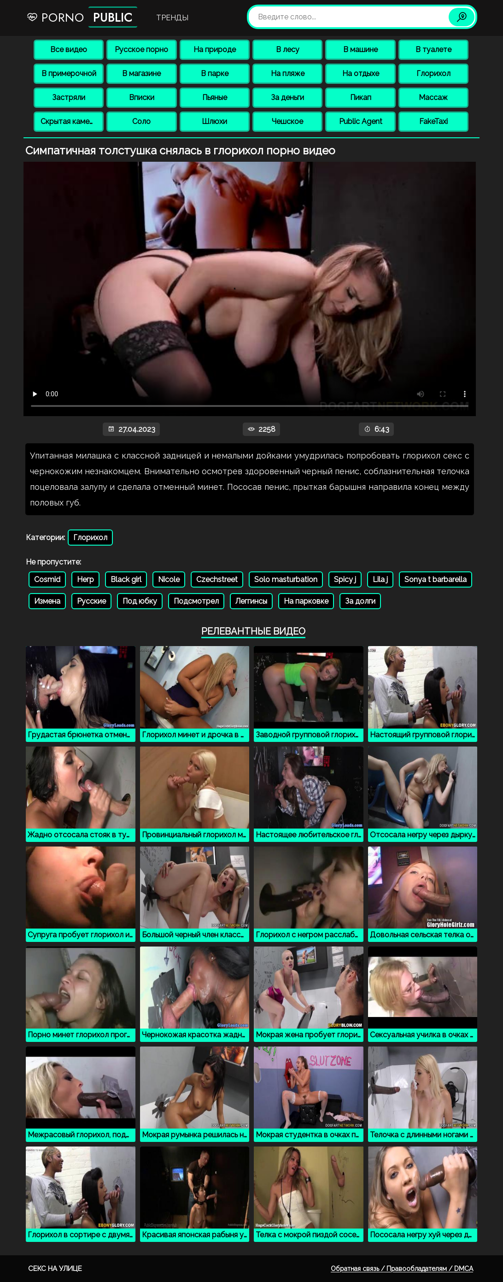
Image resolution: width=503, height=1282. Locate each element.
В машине (360, 49)
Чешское (287, 121)
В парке (214, 73)
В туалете (433, 49)
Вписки (141, 97)
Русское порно (141, 49)
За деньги (287, 97)
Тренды (172, 17)
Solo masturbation (285, 579)
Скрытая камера (69, 121)
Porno (81, 17)
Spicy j (345, 579)
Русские (91, 601)
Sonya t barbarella (435, 579)
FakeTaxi (433, 121)
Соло (141, 121)
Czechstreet (217, 579)
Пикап (360, 97)
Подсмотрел (196, 601)
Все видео (68, 49)
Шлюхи (214, 121)
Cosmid (47, 579)
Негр (85, 579)
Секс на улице (55, 1268)
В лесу (287, 49)
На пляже (287, 73)
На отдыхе (360, 73)
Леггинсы (251, 601)
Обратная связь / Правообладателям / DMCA (402, 1268)
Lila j (380, 579)
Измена (47, 601)
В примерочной (68, 73)
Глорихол (433, 73)
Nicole (169, 579)
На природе (214, 49)
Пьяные (214, 97)
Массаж (433, 97)
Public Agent (360, 121)
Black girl (126, 579)
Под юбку (140, 601)
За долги (360, 601)
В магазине (141, 73)
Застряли (68, 97)
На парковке (306, 601)
